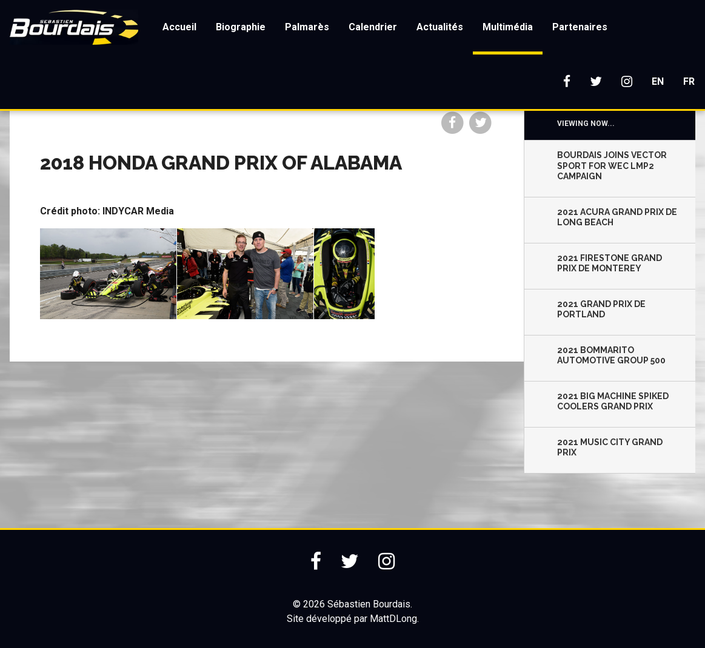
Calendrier (373, 27)
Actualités (439, 27)
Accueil (179, 27)
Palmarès (307, 27)
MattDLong (393, 618)
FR (689, 81)
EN (658, 81)
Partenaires (579, 27)
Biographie (241, 27)
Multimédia (508, 27)
